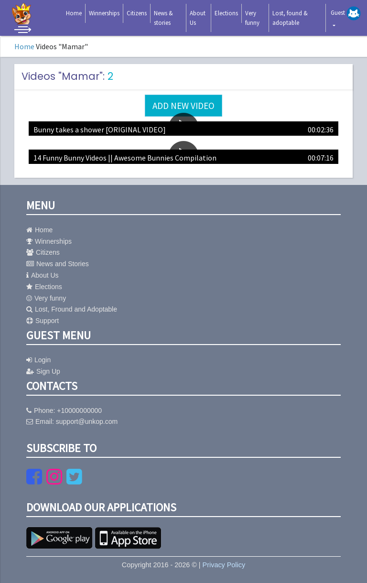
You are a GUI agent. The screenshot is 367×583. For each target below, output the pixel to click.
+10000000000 (79, 410)
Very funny (252, 18)
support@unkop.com (87, 421)
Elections (226, 13)
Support (42, 320)
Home (74, 13)
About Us (197, 18)
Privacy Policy (224, 565)
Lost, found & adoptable (290, 18)
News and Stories (57, 264)
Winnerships (104, 13)
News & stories (163, 18)
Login (38, 360)
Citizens (137, 13)
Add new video (183, 105)
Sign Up (43, 371)
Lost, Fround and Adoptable (71, 309)
